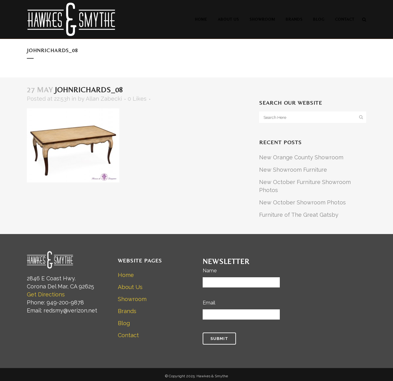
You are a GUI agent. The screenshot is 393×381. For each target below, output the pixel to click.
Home (126, 275)
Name (210, 271)
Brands (127, 311)
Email (209, 303)
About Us (130, 287)
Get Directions (46, 294)
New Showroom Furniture (293, 169)
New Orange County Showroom (301, 157)
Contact (128, 335)
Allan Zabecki (104, 98)
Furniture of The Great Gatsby (298, 214)
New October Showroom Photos (302, 202)
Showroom (132, 299)
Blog (124, 323)
